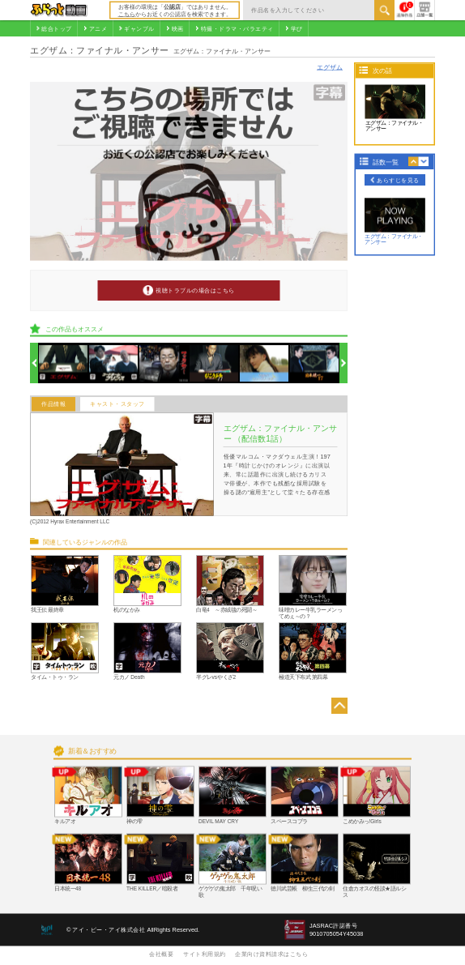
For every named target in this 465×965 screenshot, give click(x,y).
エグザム (330, 66)
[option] (63, 363)
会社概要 (161, 953)
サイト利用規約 (204, 953)
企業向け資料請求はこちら (271, 953)
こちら (126, 14)
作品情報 (53, 404)
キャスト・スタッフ (117, 404)
